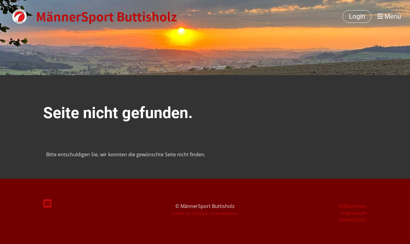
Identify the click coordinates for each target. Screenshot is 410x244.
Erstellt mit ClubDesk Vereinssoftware (205, 213)
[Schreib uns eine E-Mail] (47, 203)
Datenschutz (352, 219)
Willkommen (353, 206)
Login (357, 16)
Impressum (354, 213)
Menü (389, 16)
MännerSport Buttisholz (106, 16)
